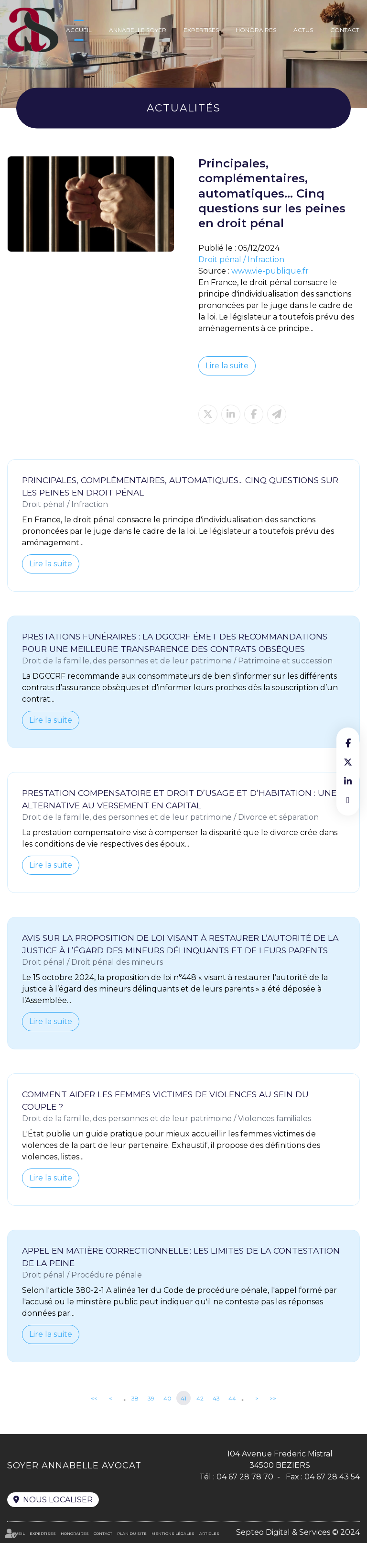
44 (232, 1398)
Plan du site (132, 1533)
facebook (348, 742)
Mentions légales (172, 1533)
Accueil (79, 29)
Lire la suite (226, 365)
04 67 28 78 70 (244, 1476)
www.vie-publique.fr (270, 271)
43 (216, 1398)
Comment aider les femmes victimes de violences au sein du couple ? (165, 1100)
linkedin (348, 781)
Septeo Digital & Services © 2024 (298, 1532)
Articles (209, 1533)
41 (183, 1398)
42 (200, 1398)
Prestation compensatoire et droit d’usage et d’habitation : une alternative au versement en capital (179, 799)
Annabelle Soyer (137, 29)
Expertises (201, 29)
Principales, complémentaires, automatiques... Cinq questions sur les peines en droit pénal (180, 486)
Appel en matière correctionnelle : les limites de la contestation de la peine (181, 1256)
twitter (348, 762)
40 (167, 1398)
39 (151, 1398)
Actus (303, 29)
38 (135, 1398)
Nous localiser (58, 1499)
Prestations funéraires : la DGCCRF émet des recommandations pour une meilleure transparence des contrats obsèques (174, 642)
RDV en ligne (348, 800)
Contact (344, 29)
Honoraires (256, 29)
